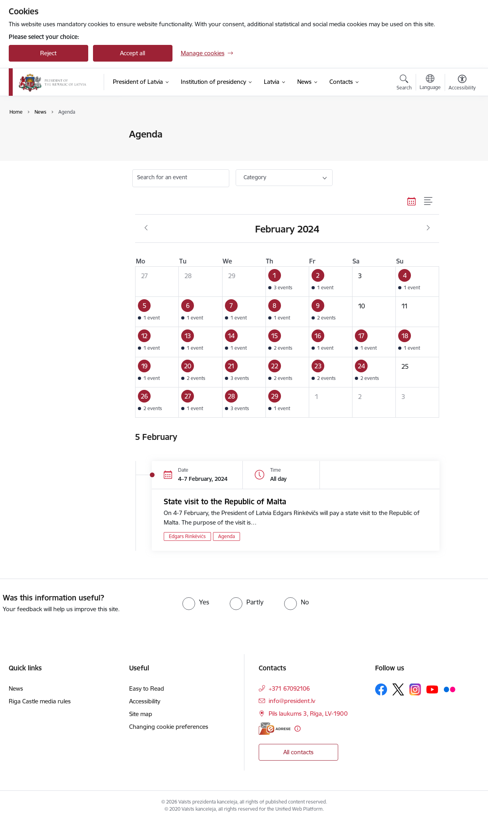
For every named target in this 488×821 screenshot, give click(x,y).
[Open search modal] (404, 83)
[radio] (195, 602)
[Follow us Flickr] (449, 689)
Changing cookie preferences (168, 726)
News (24, 135)
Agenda (27, 148)
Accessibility (144, 701)
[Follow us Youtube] (432, 689)
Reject (48, 53)
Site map (140, 714)
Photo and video (39, 162)
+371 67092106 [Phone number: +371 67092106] (289, 688)
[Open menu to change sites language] (430, 83)
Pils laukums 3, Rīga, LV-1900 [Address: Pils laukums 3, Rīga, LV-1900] (308, 713)
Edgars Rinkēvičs (187, 536)
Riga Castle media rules (40, 701)
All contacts (298, 752)
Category (255, 177)
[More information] (297, 729)
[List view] (428, 201)
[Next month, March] (428, 228)
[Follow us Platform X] (398, 689)
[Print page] (459, 131)
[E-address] (274, 728)
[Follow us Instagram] (415, 689)
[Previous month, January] (146, 228)
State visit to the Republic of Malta (225, 501)
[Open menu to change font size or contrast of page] (462, 83)
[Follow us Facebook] (381, 689)
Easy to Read (146, 688)
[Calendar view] (411, 201)
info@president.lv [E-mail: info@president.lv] (292, 701)
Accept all (132, 53)
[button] (287, 282)
